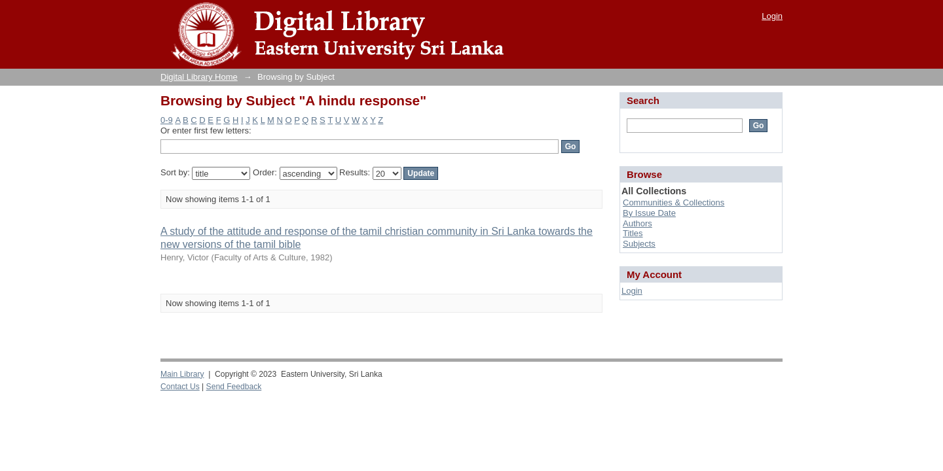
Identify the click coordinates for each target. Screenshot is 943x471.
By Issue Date (649, 213)
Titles (633, 233)
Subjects (639, 244)
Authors (637, 223)
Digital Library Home (199, 77)
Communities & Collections (673, 202)
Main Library (182, 374)
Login (772, 16)
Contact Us (180, 386)
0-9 (166, 120)
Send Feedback (234, 386)
